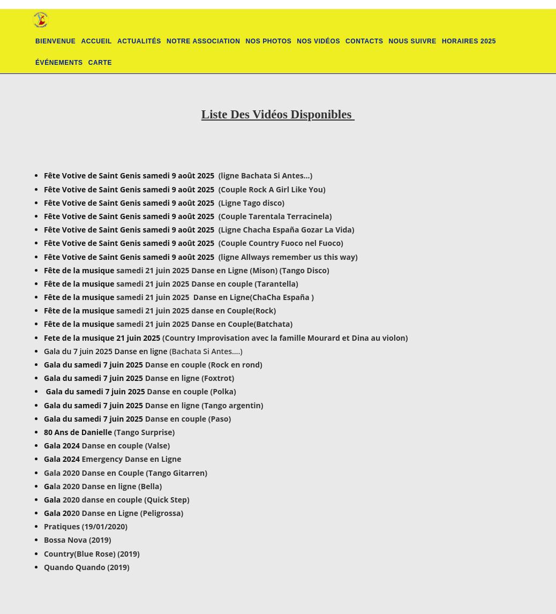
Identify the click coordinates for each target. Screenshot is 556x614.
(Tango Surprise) (144, 432)
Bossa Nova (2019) (77, 540)
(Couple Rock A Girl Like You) (272, 189)
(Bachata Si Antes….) (206, 351)
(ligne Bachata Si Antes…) (266, 175)
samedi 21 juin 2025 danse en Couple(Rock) (196, 310)
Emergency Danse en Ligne (131, 459)
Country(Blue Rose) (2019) (92, 554)
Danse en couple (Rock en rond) (202, 365)
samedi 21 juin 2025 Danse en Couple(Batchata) (204, 324)
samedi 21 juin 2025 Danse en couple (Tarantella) (207, 284)
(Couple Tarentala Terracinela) (275, 216)
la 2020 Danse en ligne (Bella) (108, 486)
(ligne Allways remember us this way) (288, 257)
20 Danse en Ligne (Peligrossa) (127, 513)
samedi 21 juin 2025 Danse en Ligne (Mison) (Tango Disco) (222, 270)
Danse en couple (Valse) (126, 445)
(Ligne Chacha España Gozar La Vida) (287, 229)
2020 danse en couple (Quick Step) (126, 500)
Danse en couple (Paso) (188, 419)
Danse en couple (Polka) (191, 391)
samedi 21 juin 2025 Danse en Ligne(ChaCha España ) (215, 297)
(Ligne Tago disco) (251, 203)
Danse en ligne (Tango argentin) (204, 405)
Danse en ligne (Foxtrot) (190, 378)
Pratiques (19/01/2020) (85, 526)
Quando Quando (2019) (87, 567)
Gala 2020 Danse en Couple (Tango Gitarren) (125, 473)
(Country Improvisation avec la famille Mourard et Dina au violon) (285, 338)
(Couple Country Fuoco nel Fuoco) (281, 243)
